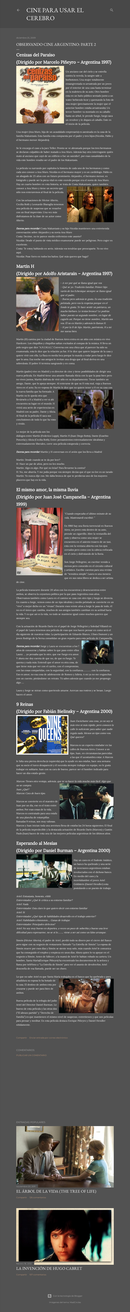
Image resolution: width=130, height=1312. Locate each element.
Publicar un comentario (31, 1055)
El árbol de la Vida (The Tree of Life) (56, 1191)
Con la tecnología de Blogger (65, 1296)
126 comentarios (37, 1197)
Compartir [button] (21, 1037)
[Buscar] (112, 9)
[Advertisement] (65, 1088)
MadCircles (75, 1302)
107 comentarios (37, 1274)
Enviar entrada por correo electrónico (48, 1037)
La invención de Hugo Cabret (49, 1268)
